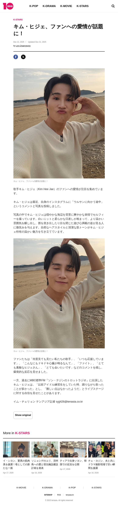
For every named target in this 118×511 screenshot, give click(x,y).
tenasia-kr (70, 495)
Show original (23, 415)
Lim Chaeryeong (23, 46)
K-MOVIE (66, 6)
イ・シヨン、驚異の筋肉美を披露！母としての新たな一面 (16, 464)
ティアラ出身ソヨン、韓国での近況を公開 (73, 462)
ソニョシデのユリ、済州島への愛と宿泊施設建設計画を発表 (44, 464)
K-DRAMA (49, 6)
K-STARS (83, 6)
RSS (59, 495)
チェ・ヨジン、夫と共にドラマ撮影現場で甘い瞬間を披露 (101, 464)
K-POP (33, 6)
